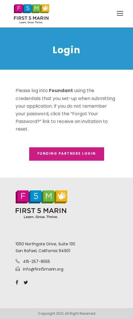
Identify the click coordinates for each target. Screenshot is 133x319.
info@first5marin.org (43, 269)
